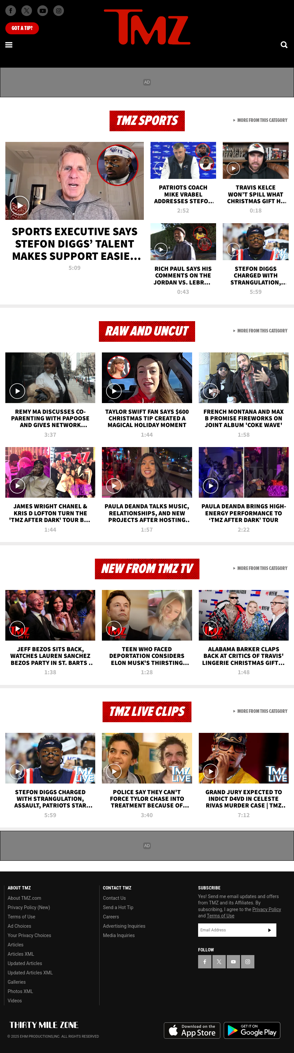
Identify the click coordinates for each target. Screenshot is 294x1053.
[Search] (284, 44)
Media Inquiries (119, 935)
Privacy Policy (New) (29, 907)
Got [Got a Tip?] (22, 28)
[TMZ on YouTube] (233, 961)
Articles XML (21, 954)
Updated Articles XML (30, 972)
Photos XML (20, 991)
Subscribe (269, 930)
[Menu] (9, 44)
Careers (111, 916)
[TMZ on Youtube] (42, 10)
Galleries (17, 982)
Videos (15, 1000)
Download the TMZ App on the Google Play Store (252, 1030)
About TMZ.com (24, 898)
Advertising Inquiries (124, 926)
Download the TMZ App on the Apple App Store (192, 1030)
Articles (16, 944)
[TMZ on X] (26, 10)
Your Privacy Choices (29, 935)
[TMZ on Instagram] (58, 10)
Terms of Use (21, 916)
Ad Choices (19, 926)
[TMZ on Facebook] (10, 10)
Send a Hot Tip (118, 907)
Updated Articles (25, 963)
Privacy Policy (266, 909)
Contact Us (114, 898)
